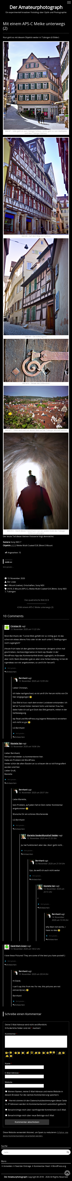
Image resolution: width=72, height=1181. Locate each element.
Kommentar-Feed (42, 1166)
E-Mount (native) (15, 585)
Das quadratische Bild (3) (35, 600)
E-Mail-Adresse (12, 1073)
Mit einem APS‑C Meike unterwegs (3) (36, 607)
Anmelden (8, 1166)
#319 (13, 545)
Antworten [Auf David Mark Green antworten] (11, 964)
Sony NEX (40, 585)
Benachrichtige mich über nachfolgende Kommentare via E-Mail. (37, 1109)
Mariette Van (16, 743)
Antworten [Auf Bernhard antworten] (20, 737)
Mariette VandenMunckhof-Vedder (42, 835)
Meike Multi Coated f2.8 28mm (43, 588)
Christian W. (15, 626)
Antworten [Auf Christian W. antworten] (11, 671)
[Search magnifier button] (68, 1152)
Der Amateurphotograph (36, 7)
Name (8, 1063)
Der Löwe (11, 582)
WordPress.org (59, 1166)
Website (8, 1082)
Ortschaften (29, 585)
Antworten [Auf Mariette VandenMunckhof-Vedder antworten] (28, 854)
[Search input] (35, 1152)
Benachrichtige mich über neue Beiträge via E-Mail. (31, 1115)
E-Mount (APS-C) (20, 588)
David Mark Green (18, 946)
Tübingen (11, 591)
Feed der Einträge (23, 1166)
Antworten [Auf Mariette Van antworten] (11, 783)
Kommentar (11, 1033)
